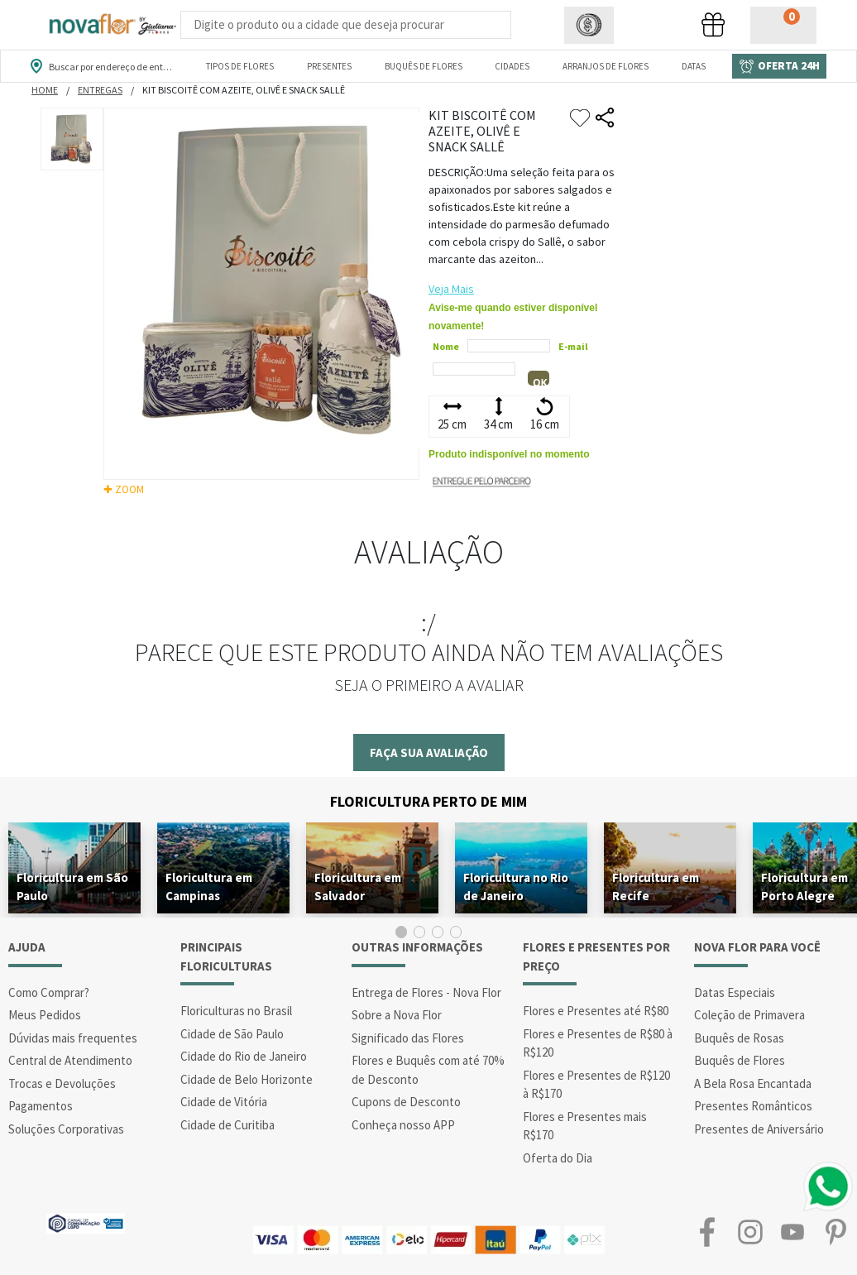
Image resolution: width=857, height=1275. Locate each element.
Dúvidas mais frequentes (72, 1038)
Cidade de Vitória (223, 1102)
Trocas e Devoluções (62, 1083)
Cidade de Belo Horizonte (246, 1079)
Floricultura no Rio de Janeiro (515, 887)
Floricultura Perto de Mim (428, 801)
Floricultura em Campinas (208, 887)
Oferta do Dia (557, 1158)
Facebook (707, 1231)
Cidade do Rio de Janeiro (243, 1056)
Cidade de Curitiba (227, 1125)
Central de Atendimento (70, 1060)
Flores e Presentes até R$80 (595, 1011)
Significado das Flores (408, 1038)
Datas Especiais (734, 992)
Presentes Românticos (753, 1106)
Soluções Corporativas (66, 1129)
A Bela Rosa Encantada (753, 1083)
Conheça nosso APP (403, 1125)
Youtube (792, 1231)
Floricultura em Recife (655, 887)
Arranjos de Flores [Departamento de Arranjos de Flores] (606, 66)
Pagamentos (40, 1106)
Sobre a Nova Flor (397, 1015)
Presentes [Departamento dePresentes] (329, 66)
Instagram (750, 1231)
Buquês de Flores (739, 1060)
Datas (694, 66)
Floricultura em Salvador (357, 887)
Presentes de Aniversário (759, 1129)
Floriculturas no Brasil (236, 1011)
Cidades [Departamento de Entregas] (512, 66)
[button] (589, 25)
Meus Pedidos (44, 1015)
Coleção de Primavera (749, 1015)
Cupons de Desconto (406, 1102)
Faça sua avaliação (429, 752)
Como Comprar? (48, 992)
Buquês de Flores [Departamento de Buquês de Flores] (423, 66)
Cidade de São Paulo (232, 1034)
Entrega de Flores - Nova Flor (426, 992)
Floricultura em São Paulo (72, 887)
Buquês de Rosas (739, 1038)
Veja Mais (451, 288)
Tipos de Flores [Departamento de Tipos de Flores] (240, 66)
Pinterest (835, 1231)
